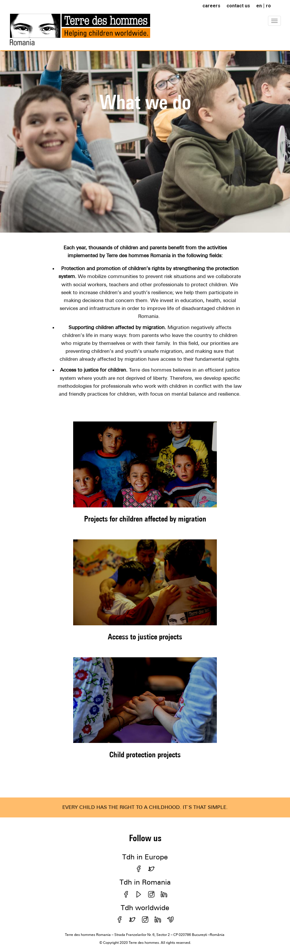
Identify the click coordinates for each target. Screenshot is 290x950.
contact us (238, 6)
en (259, 6)
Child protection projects (145, 754)
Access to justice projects (145, 636)
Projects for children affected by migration (145, 518)
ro (268, 6)
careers (211, 6)
